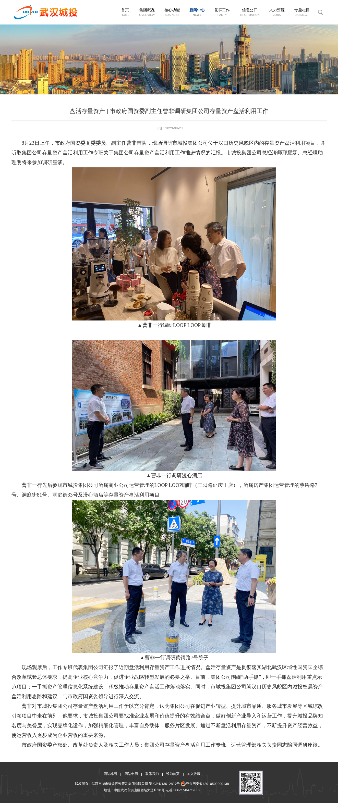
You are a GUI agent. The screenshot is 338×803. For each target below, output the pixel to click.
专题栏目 (302, 12)
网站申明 (131, 774)
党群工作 (222, 12)
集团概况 (147, 12)
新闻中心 (197, 12)
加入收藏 (193, 774)
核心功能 (172, 12)
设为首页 (172, 774)
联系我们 (152, 774)
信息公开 (249, 12)
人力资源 (277, 12)
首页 (125, 12)
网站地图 (110, 774)
